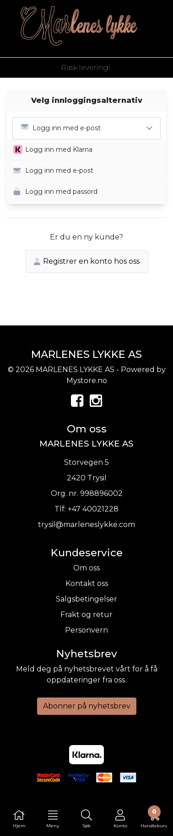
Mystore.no (86, 380)
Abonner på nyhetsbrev (86, 706)
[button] (89, 149)
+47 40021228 (93, 509)
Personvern (86, 630)
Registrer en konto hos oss (87, 261)
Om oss (86, 568)
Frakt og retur (86, 614)
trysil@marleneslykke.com (86, 524)
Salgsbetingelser (86, 599)
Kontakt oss (86, 583)
